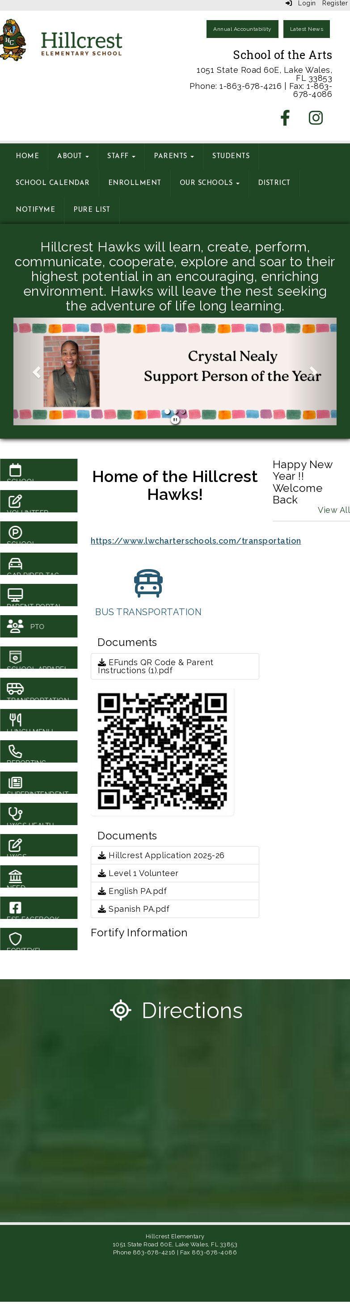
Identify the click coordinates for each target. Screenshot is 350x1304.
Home (27, 156)
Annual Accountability (242, 29)
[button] (37, 371)
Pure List (91, 210)
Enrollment (134, 183)
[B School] (175, 380)
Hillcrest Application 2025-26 (161, 855)
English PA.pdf (132, 891)
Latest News (307, 29)
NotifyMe (35, 210)
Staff (121, 156)
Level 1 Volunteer (138, 873)
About (73, 156)
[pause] (175, 420)
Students (230, 156)
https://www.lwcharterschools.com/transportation (196, 540)
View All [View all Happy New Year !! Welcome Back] (334, 510)
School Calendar (53, 183)
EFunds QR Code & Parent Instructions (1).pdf (156, 666)
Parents (174, 156)
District (274, 183)
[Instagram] (316, 121)
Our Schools (210, 183)
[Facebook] (285, 121)
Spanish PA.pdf (133, 909)
